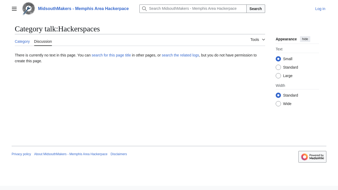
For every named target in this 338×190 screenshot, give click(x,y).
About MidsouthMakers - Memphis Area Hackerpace (70, 154)
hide (305, 39)
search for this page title (111, 55)
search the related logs (180, 55)
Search (256, 9)
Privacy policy (21, 154)
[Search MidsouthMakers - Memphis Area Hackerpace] (193, 8)
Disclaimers (119, 154)
